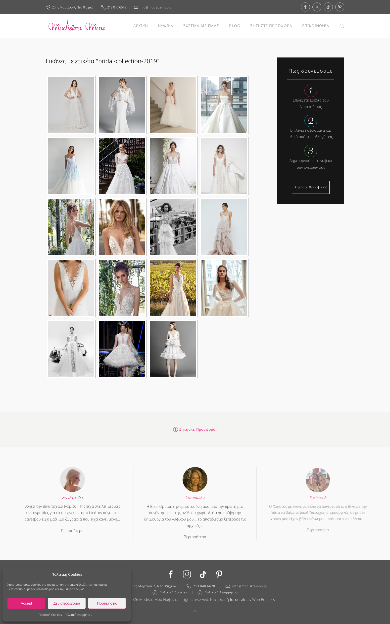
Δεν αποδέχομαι (66, 603)
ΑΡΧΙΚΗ (140, 25)
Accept (26, 603)
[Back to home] (77, 26)
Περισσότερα (72, 528)
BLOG (234, 25)
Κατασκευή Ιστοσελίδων (230, 601)
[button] (341, 26)
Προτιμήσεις (107, 603)
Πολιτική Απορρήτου (78, 615)
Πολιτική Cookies (50, 615)
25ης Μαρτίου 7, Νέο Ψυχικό (70, 7)
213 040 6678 (113, 7)
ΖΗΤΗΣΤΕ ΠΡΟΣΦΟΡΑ (271, 25)
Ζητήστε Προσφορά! (311, 187)
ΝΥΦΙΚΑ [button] (165, 25)
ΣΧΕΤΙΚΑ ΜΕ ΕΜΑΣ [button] (201, 25)
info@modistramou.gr (153, 7)
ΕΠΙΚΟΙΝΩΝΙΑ (315, 25)
